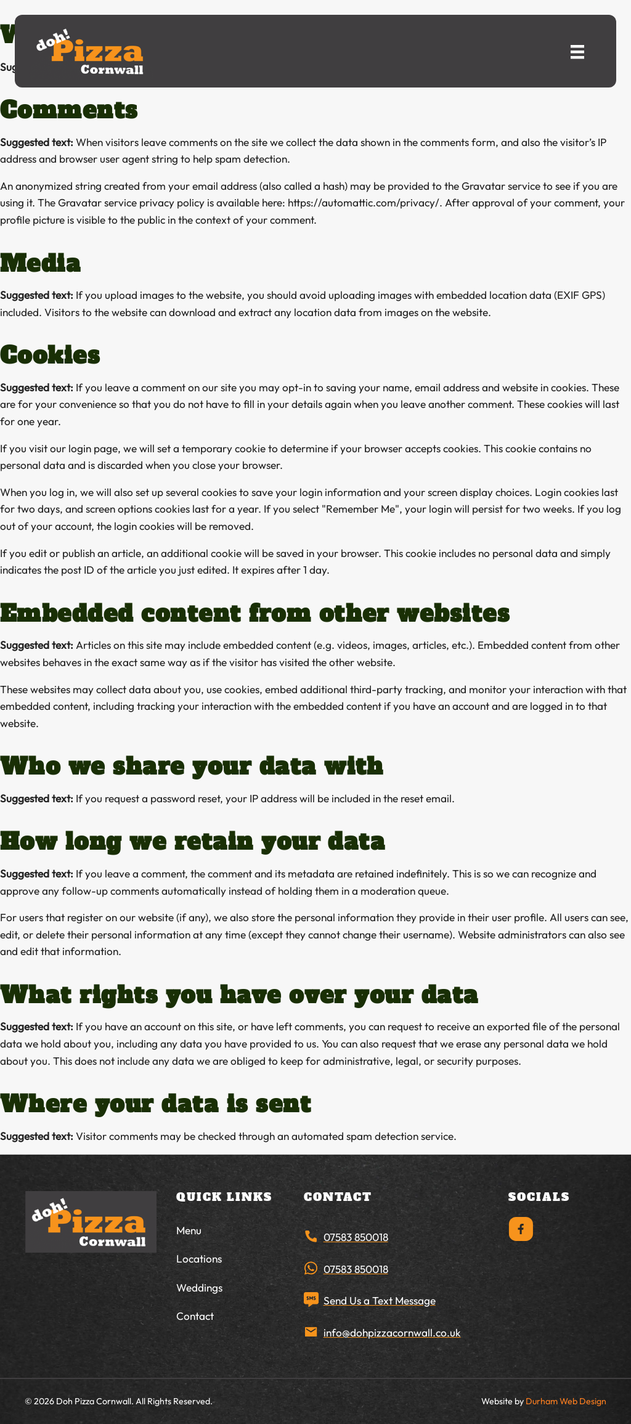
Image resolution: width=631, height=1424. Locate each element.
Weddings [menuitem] (199, 1287)
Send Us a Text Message (380, 1300)
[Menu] (577, 51)
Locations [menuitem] (199, 1258)
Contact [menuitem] (195, 1315)
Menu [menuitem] (189, 1230)
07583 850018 (356, 1237)
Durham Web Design (566, 1401)
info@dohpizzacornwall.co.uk (392, 1332)
